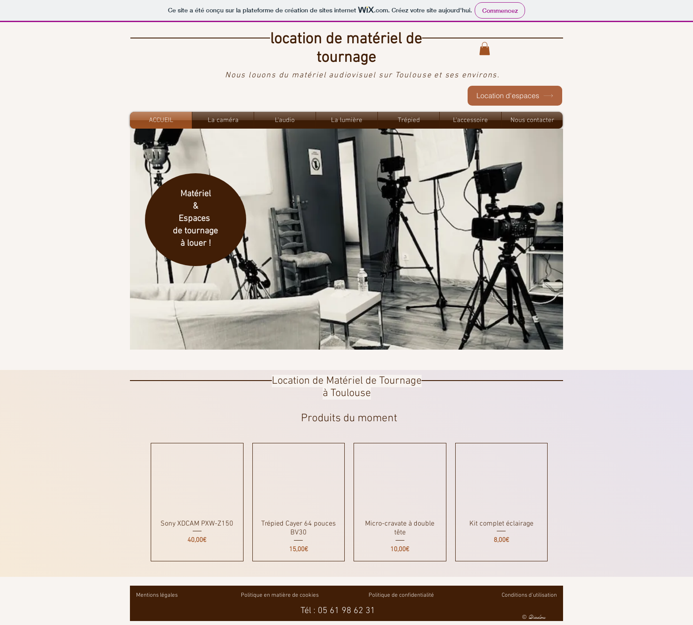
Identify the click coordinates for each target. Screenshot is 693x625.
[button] (484, 48)
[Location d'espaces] (515, 96)
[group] (349, 502)
